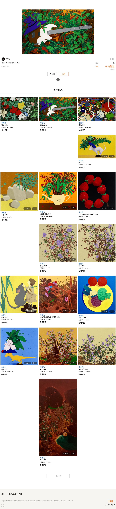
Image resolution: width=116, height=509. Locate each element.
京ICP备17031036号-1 (42, 501)
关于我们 (63, 501)
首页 (50, 501)
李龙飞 (8, 59)
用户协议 (56, 501)
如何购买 (112, 69)
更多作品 (59, 476)
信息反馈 (70, 501)
